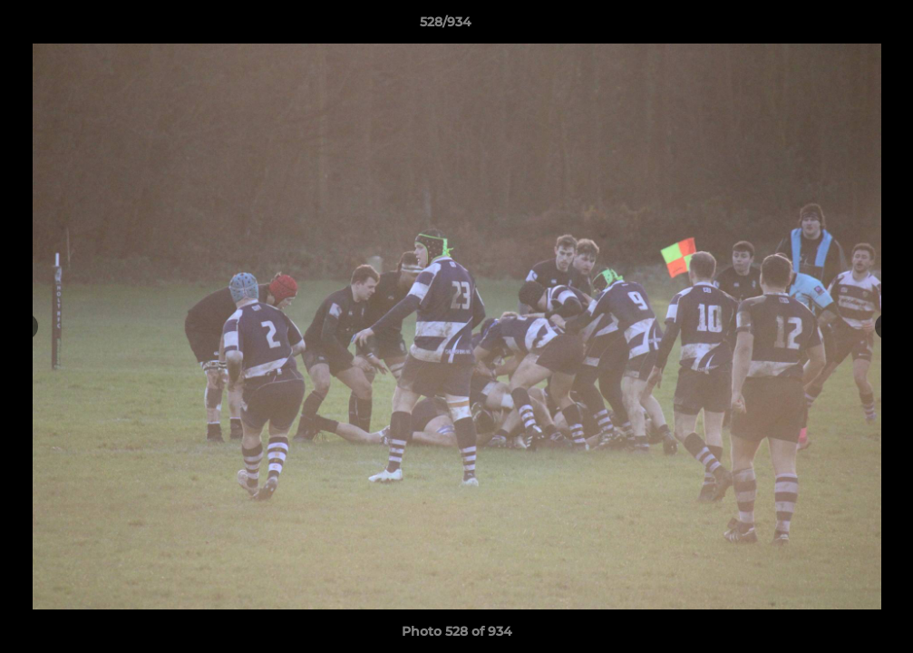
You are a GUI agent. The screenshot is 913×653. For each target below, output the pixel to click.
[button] (837, 26)
